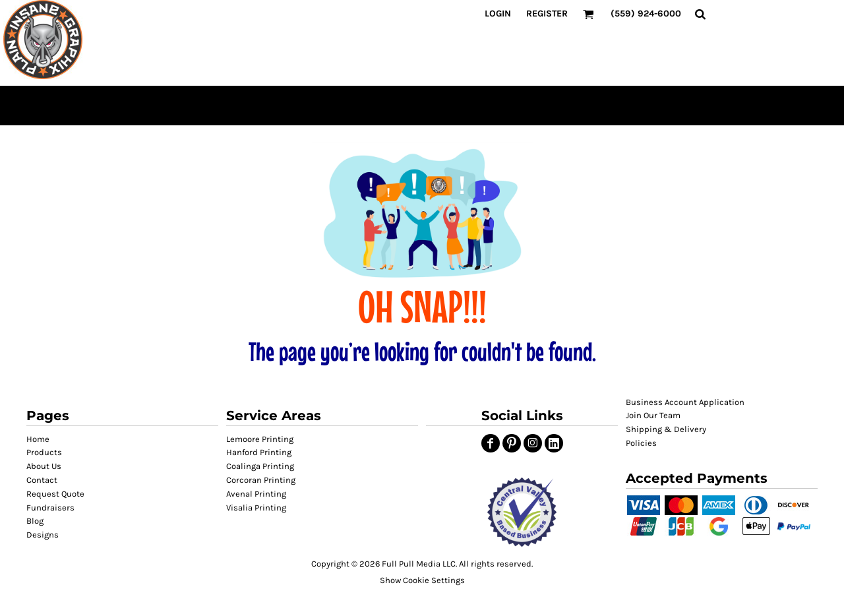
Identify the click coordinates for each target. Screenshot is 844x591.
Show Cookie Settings (422, 580)
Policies (641, 443)
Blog (35, 521)
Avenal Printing (256, 494)
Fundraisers (50, 508)
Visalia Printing (256, 508)
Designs (42, 535)
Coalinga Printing (260, 466)
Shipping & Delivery (666, 429)
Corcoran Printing (260, 480)
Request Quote (55, 494)
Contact (41, 480)
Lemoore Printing (259, 439)
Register (547, 13)
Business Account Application (685, 402)
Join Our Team (653, 415)
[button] (522, 512)
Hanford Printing (258, 452)
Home (37, 439)
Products (44, 452)
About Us (43, 466)
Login (498, 13)
